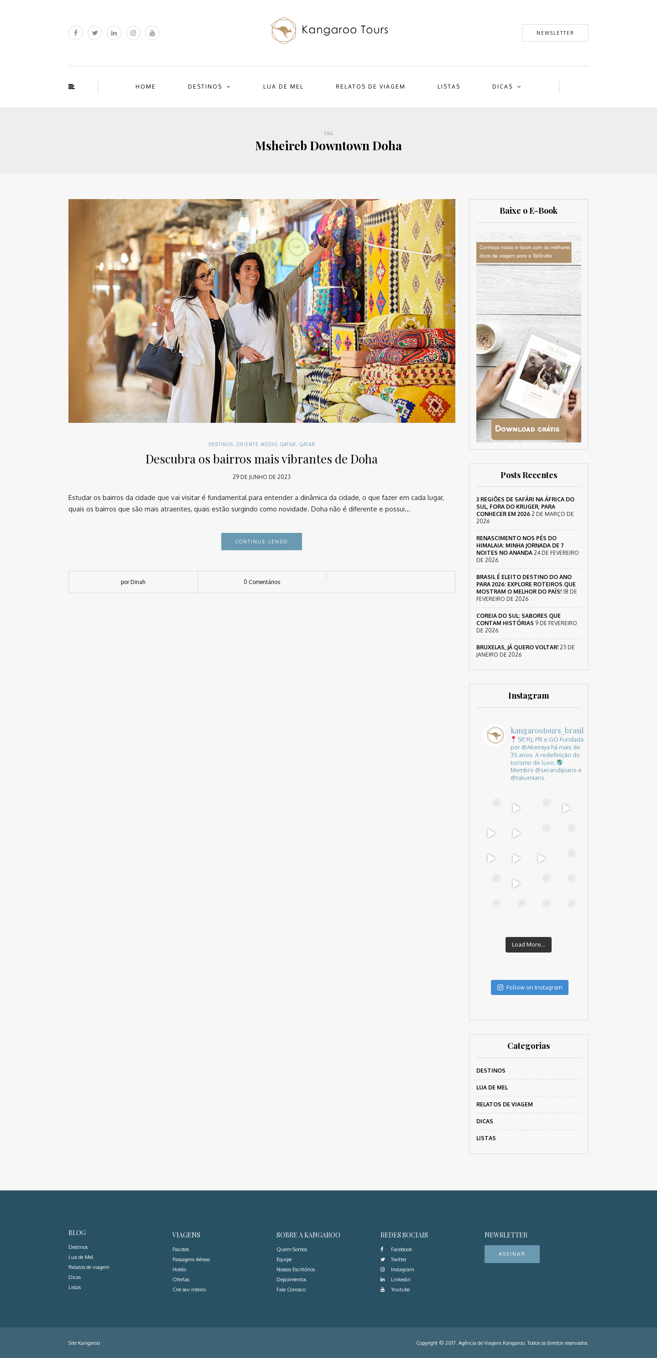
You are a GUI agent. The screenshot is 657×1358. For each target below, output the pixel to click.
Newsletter (555, 33)
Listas (449, 86)
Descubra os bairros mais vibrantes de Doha (262, 459)
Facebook (396, 1249)
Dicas (502, 86)
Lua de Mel (283, 86)
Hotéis (179, 1269)
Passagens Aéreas (191, 1259)
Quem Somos (291, 1249)
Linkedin (396, 1279)
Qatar (288, 444)
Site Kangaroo (84, 1343)
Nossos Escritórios (295, 1269)
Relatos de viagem (371, 86)
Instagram (397, 1269)
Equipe (284, 1259)
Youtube (395, 1289)
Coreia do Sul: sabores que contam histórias (518, 619)
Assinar (512, 1254)
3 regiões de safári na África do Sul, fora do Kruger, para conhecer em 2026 (525, 506)
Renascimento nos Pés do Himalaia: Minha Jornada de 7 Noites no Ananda (520, 545)
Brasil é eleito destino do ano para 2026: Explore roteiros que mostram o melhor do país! (526, 584)
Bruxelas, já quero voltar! (517, 647)
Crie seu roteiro (189, 1289)
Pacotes (180, 1249)
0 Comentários (262, 582)
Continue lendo (261, 541)
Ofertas (180, 1279)
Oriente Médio (256, 444)
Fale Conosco (291, 1289)
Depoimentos (291, 1279)
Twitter (394, 1259)
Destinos (205, 86)
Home (146, 86)
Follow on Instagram (529, 987)
